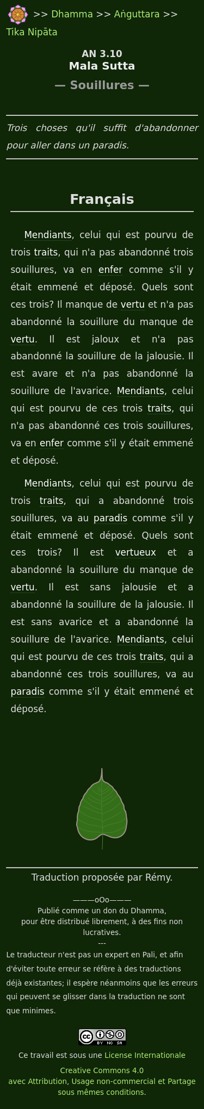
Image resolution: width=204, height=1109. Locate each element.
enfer (110, 269)
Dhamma (73, 14)
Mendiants (47, 234)
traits (46, 252)
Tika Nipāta (31, 32)
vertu (133, 304)
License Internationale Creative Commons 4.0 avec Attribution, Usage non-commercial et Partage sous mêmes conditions (101, 1073)
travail (42, 1055)
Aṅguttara (138, 14)
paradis (110, 518)
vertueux (135, 552)
